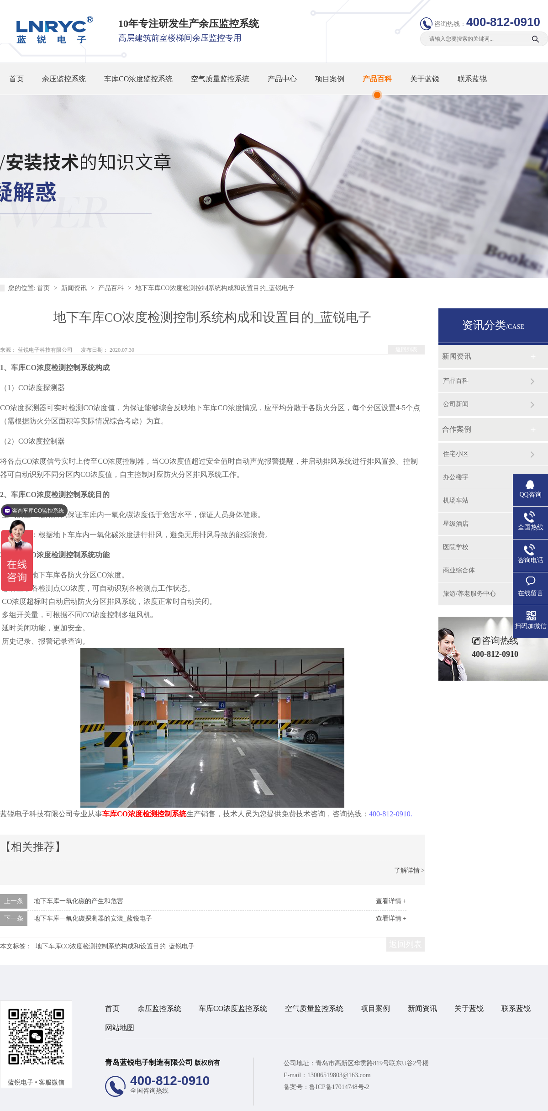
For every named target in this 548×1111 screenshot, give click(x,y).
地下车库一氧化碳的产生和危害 (78, 901)
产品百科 (377, 79)
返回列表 (406, 349)
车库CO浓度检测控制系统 (144, 814)
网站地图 (119, 1028)
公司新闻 (456, 404)
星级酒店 (456, 523)
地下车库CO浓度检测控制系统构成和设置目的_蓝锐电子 (214, 288)
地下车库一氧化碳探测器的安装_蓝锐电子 (93, 918)
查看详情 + (391, 901)
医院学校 (456, 547)
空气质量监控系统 (220, 79)
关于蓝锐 (424, 79)
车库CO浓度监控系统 (138, 79)
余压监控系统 (64, 79)
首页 (16, 79)
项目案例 (329, 79)
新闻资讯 (75, 288)
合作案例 (456, 429)
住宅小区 (456, 453)
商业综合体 (459, 570)
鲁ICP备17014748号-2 (339, 1087)
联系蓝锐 (472, 79)
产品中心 (282, 79)
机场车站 (456, 500)
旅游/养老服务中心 (469, 593)
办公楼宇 (456, 477)
